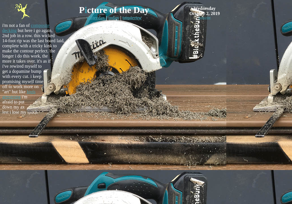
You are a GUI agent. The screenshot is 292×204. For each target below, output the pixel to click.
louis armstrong (19, 94)
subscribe (205, 17)
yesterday (95, 17)
